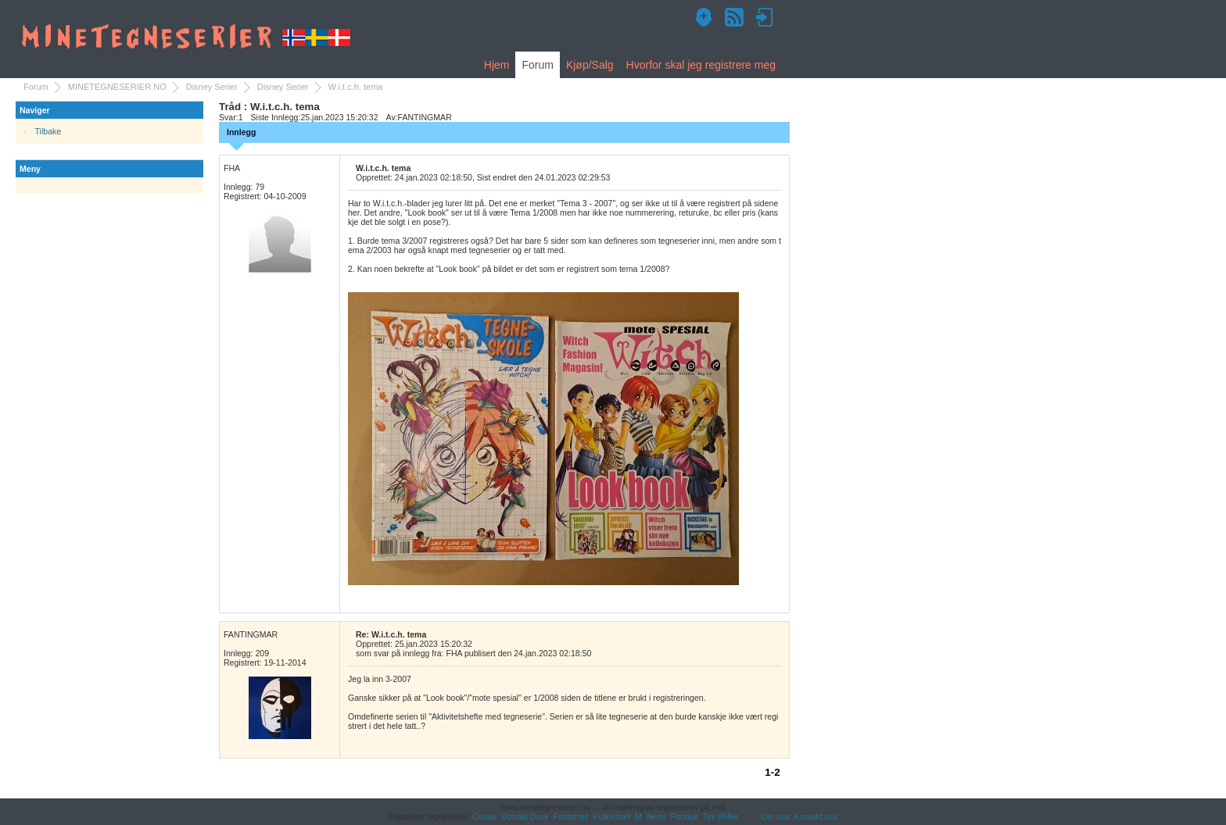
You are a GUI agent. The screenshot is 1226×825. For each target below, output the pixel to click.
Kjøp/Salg (590, 65)
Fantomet (571, 816)
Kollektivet (611, 816)
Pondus (684, 816)
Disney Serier (212, 86)
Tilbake (48, 131)
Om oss (776, 816)
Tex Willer (721, 816)
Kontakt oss (815, 816)
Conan (484, 816)
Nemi (656, 816)
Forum (537, 65)
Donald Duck (524, 816)
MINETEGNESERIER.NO (117, 86)
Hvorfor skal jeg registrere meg (701, 65)
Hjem (497, 65)
